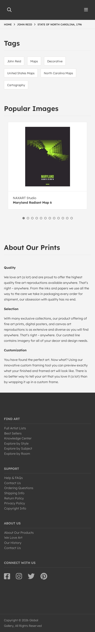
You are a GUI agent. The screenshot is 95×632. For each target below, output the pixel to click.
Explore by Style (16, 443)
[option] (47, 165)
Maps (34, 61)
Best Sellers (13, 433)
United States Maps (21, 73)
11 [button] (67, 218)
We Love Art (13, 538)
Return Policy (14, 498)
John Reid (14, 61)
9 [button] (58, 218)
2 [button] (28, 218)
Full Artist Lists (15, 428)
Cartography (16, 85)
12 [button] (71, 218)
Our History (12, 543)
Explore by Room (17, 454)
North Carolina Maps (58, 73)
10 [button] (63, 218)
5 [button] (41, 218)
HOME (8, 24)
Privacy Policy (14, 503)
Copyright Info (15, 508)
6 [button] (45, 218)
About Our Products (19, 533)
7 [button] (50, 218)
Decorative (54, 61)
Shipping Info (14, 493)
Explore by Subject (18, 448)
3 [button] (32, 218)
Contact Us (12, 483)
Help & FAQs (13, 478)
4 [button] (37, 218)
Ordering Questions (18, 488)
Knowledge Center (18, 438)
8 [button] (54, 218)
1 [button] (23, 218)
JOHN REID (24, 24)
